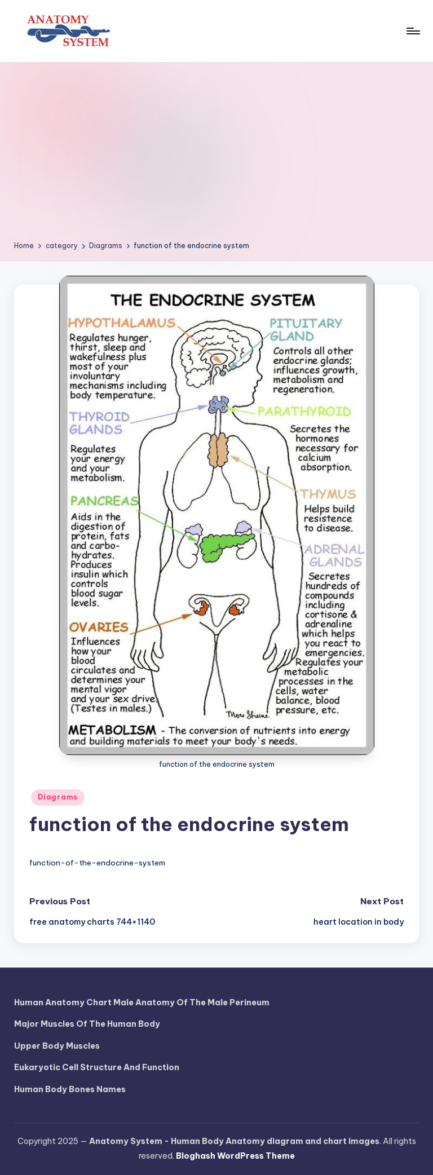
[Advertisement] (217, 156)
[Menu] (412, 31)
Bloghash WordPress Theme (235, 1156)
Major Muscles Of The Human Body (87, 1024)
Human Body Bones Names (70, 1089)
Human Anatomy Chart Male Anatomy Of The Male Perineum (141, 1002)
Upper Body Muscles (57, 1046)
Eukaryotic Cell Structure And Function (96, 1067)
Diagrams (58, 797)
